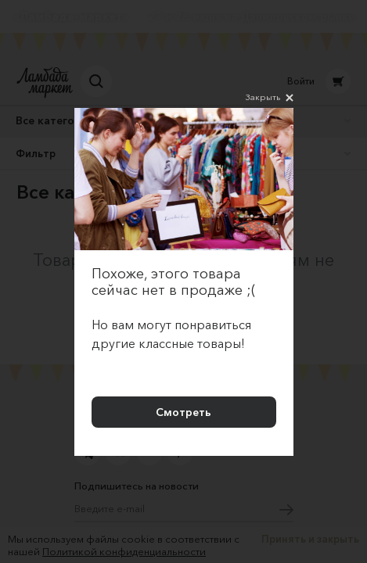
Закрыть (269, 97)
